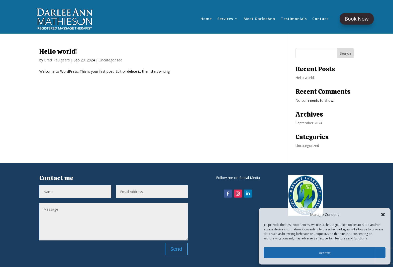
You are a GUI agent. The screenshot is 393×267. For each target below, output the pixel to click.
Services (225, 19)
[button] (382, 214)
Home (206, 19)
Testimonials (294, 19)
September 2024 (309, 123)
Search (345, 53)
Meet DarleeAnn (259, 19)
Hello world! (58, 51)
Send (176, 248)
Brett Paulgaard (57, 60)
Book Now (357, 18)
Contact (320, 19)
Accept (325, 252)
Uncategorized (110, 60)
